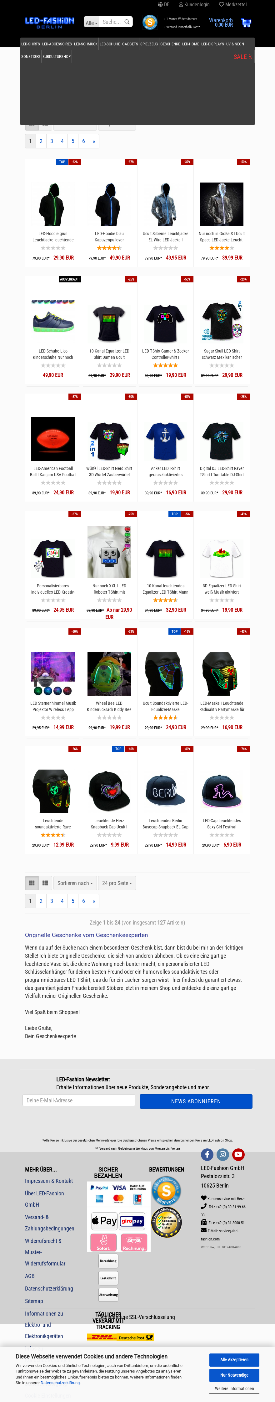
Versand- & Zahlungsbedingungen (49, 1223)
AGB (30, 1276)
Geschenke (178, 44)
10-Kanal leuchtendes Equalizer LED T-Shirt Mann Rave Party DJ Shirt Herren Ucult (165, 589)
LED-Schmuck (93, 44)
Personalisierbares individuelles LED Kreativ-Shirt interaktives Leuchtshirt (53, 589)
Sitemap (34, 1301)
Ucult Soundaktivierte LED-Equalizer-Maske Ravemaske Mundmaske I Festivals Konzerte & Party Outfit (165, 706)
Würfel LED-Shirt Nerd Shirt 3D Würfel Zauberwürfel (109, 471)
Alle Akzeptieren (234, 1359)
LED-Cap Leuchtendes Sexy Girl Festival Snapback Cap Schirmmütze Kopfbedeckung (222, 824)
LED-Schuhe (118, 44)
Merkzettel (233, 5)
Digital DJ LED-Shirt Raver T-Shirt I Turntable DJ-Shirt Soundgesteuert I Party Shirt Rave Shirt (222, 471)
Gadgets (138, 44)
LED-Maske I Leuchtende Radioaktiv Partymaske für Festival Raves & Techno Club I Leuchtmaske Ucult (221, 706)
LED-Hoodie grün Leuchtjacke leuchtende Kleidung (53, 237)
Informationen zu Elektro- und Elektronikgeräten (44, 1324)
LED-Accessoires (65, 44)
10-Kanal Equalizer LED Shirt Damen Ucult (109, 354)
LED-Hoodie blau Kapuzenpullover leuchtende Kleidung (109, 237)
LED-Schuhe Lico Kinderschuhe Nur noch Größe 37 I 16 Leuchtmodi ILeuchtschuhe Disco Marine (53, 354)
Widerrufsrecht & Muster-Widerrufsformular (45, 1252)
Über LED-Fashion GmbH (44, 1199)
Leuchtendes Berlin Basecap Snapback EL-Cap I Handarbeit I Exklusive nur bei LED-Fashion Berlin (165, 824)
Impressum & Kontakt (49, 1181)
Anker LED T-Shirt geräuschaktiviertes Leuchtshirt (165, 471)
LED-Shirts (38, 44)
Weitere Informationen (234, 1388)
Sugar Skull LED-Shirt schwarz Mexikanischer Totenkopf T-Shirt (222, 354)
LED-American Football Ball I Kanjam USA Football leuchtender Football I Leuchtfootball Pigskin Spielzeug (53, 471)
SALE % (235, 44)
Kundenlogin (194, 5)
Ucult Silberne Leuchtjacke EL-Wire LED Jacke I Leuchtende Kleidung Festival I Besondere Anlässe (165, 237)
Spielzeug (157, 44)
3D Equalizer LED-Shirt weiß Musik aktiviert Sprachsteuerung (222, 589)
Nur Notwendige (234, 1375)
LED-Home (198, 44)
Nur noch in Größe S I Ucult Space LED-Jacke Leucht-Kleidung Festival (222, 237)
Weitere (216, 44)
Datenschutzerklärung (60, 1382)
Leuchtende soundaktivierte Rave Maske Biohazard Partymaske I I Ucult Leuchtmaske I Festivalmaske (53, 824)
